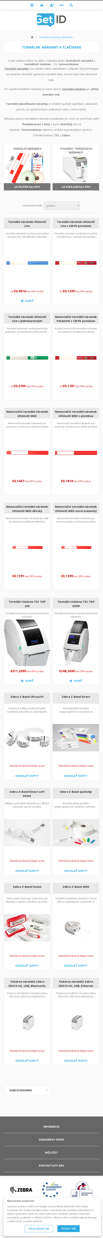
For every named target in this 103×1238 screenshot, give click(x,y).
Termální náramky (16, 68)
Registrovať (51, 5)
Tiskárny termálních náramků (76, 150)
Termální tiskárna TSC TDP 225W (75, 604)
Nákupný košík (41, 5)
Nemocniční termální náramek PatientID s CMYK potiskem (76, 319)
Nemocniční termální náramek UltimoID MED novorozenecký (76, 509)
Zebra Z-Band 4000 (76, 886)
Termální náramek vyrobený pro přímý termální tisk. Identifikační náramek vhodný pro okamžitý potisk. (27, 237)
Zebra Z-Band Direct (76, 696)
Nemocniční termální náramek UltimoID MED (27, 414)
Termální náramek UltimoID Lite (27, 224)
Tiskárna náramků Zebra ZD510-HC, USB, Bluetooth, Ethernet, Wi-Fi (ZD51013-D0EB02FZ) (27, 988)
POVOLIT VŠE (68, 1228)
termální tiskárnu (74, 89)
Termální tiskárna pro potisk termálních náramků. (27, 615)
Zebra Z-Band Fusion (27, 886)
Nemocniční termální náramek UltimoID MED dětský (27, 509)
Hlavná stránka (32, 37)
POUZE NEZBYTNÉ (39, 1228)
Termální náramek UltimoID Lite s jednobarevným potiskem (27, 321)
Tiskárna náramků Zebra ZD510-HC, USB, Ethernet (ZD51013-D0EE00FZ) (76, 986)
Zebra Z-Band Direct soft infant (27, 794)
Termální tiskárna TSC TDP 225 (27, 604)
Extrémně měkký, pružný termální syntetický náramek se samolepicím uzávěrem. (27, 712)
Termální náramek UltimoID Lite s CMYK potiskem (76, 224)
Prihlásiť (61, 5)
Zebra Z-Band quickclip (76, 791)
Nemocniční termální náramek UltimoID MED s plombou (76, 414)
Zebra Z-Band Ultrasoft (27, 696)
